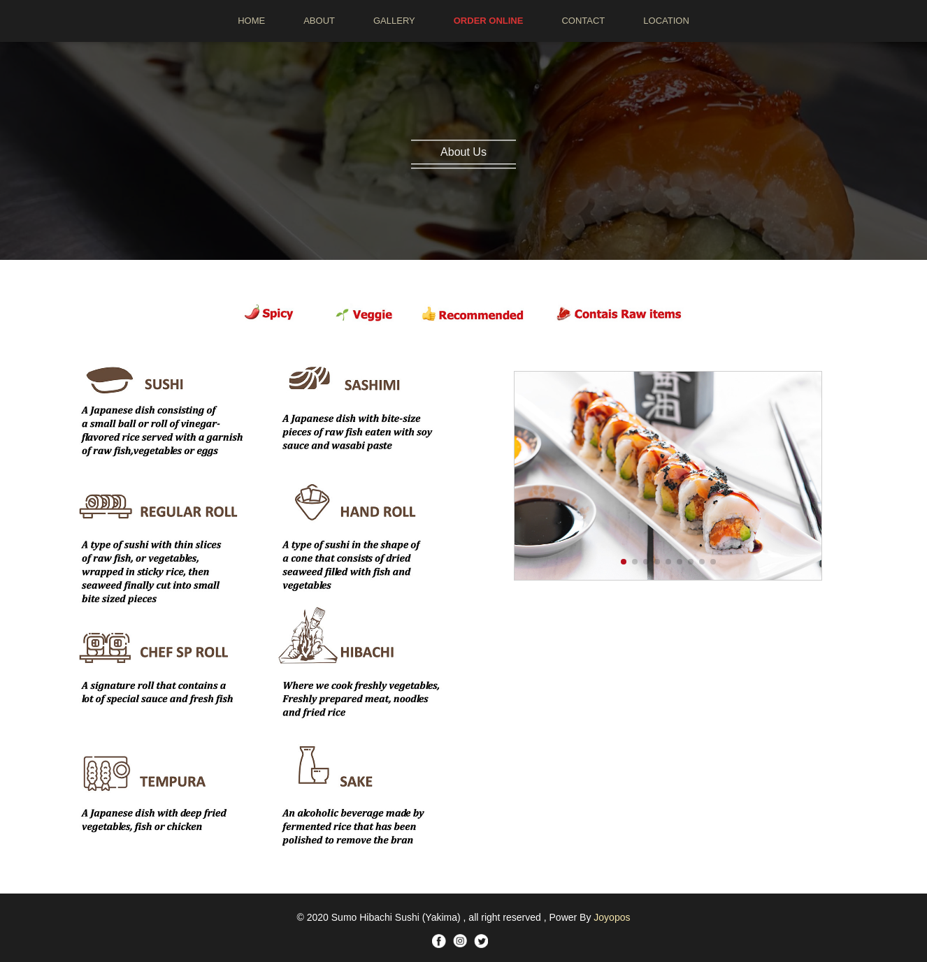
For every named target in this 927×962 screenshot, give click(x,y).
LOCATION (666, 20)
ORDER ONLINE (489, 20)
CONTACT (583, 20)
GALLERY (394, 20)
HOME (251, 20)
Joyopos (612, 917)
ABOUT (319, 20)
